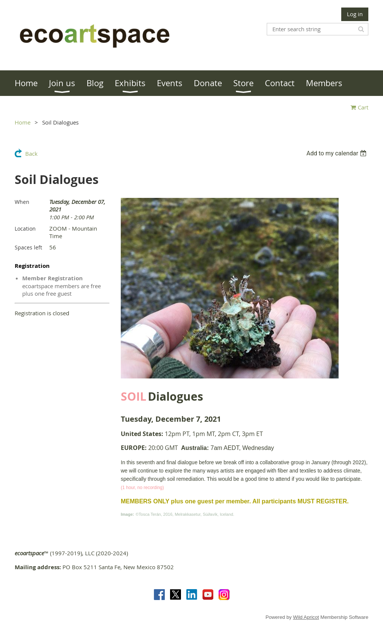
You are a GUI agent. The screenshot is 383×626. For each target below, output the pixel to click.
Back (31, 153)
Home (22, 122)
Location (25, 228)
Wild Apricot (306, 617)
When (22, 201)
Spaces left (28, 247)
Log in (355, 14)
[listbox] (337, 153)
